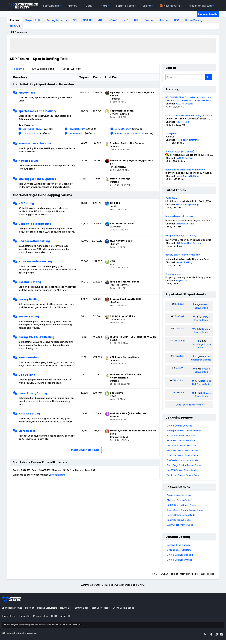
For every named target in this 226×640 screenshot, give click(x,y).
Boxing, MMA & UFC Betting (36, 337)
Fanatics (179, 355)
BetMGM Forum (123, 128)
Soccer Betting (29, 316)
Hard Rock (179, 380)
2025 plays (171, 133)
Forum (14, 20)
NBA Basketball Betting (34, 241)
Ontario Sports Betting (179, 549)
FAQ (154, 574)
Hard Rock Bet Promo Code (201, 382)
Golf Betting (27, 375)
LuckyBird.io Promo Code (180, 524)
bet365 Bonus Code (202, 370)
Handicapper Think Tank (35, 143)
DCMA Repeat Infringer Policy (179, 574)
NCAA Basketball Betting (35, 261)
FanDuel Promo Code (202, 318)
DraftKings (179, 340)
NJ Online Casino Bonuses (181, 435)
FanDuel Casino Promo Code (182, 460)
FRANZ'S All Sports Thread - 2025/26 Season (189, 115)
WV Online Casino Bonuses (181, 445)
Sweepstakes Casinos (179, 495)
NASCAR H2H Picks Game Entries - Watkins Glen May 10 (194, 97)
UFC (176, 20)
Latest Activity (72, 69)
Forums (19, 69)
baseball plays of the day (179, 216)
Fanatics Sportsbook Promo (201, 358)
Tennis (164, 20)
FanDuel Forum (77, 128)
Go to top (208, 574)
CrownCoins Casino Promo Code (185, 510)
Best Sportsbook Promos (189, 404)
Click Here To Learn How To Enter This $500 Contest (193, 100)
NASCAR (15, 26)
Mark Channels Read (85, 450)
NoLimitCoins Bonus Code (181, 514)
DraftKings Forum (32, 128)
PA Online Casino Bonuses (181, 440)
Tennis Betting (28, 357)
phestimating (58, 474)
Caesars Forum (31, 133)
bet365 (179, 368)
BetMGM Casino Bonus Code (182, 450)
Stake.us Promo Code (178, 500)
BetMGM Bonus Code (202, 306)
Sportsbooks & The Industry (37, 111)
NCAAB (113, 20)
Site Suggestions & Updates (37, 179)
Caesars (179, 328)
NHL (136, 20)
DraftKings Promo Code (201, 346)
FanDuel (179, 316)
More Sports (27, 431)
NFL (75, 20)
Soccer (149, 20)
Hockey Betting (29, 299)
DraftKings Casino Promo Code (184, 465)
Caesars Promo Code (202, 330)
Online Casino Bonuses (179, 425)
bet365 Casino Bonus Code (182, 470)
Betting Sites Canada (179, 544)
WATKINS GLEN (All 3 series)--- (181, 151)
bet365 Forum (76, 133)
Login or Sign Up (208, 14)
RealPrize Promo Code (179, 519)
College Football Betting (35, 224)
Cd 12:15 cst (171, 198)
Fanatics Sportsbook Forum (129, 133)
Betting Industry (56, 20)
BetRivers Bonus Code (203, 395)
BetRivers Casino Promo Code (183, 475)
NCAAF (87, 20)
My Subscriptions (43, 69)
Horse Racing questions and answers (185, 169)
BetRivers (179, 392)
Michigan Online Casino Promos (184, 430)
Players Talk (32, 20)
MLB (125, 20)
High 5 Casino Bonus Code (181, 505)
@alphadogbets (174, 274)
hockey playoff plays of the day (182, 254)
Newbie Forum (28, 161)
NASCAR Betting (29, 413)
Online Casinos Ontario (179, 559)
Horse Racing (193, 20)
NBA (100, 20)
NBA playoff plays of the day (180, 235)
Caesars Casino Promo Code (182, 455)
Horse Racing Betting (33, 393)
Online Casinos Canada (180, 554)
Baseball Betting (30, 282)
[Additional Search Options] (203, 77)
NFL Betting (26, 203)
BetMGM (179, 304)
